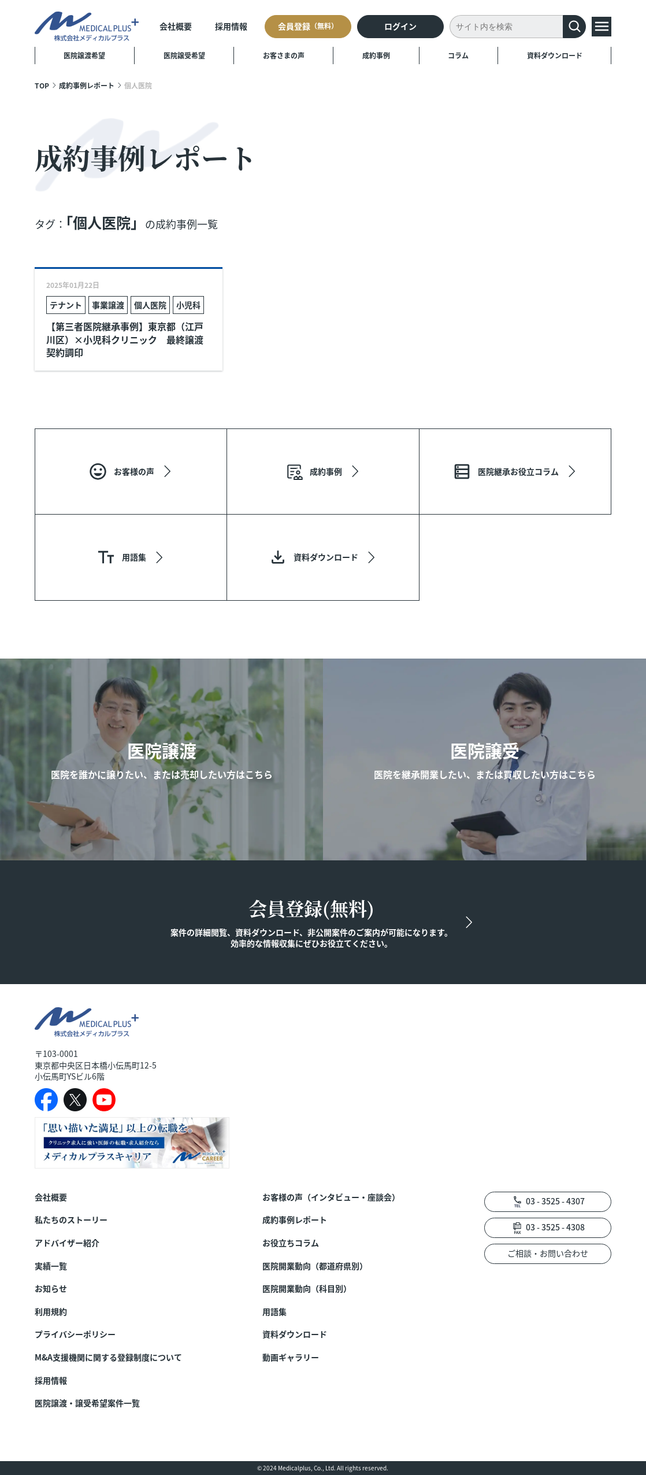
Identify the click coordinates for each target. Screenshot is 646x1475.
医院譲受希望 (184, 55)
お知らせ (51, 1288)
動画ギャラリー (290, 1357)
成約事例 (376, 55)
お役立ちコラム (290, 1242)
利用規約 (51, 1311)
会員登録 (308, 26)
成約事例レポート (86, 85)
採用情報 (231, 26)
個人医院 (150, 304)
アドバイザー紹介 (67, 1242)
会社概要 (175, 26)
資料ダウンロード (554, 55)
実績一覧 (51, 1265)
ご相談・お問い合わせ (547, 1253)
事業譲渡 (108, 304)
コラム (458, 55)
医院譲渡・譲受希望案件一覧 (87, 1403)
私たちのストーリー (71, 1219)
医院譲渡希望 (84, 55)
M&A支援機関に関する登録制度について (108, 1357)
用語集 (274, 1311)
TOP (42, 85)
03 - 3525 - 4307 (555, 1201)
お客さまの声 (284, 55)
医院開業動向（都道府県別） (314, 1265)
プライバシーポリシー (75, 1334)
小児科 (188, 304)
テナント (66, 304)
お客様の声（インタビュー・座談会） (331, 1197)
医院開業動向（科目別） (306, 1288)
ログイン (400, 26)
